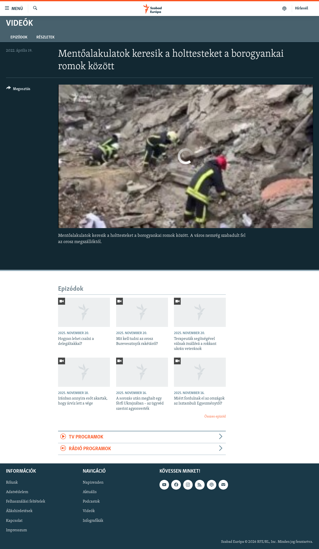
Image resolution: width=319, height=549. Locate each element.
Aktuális (90, 492)
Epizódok (18, 37)
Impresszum (16, 530)
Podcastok (91, 502)
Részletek (45, 37)
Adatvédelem (17, 492)
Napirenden (93, 483)
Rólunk (12, 483)
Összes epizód (215, 416)
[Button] (18, 90)
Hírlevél (301, 8)
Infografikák (93, 521)
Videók (89, 511)
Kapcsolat (14, 521)
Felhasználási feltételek (25, 502)
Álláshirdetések (19, 511)
